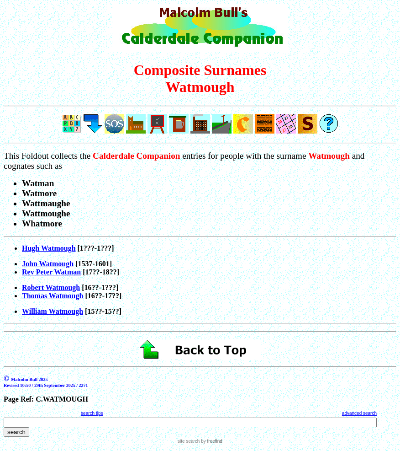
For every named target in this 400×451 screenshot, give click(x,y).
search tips (92, 413)
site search (189, 441)
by (211, 441)
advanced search (359, 413)
